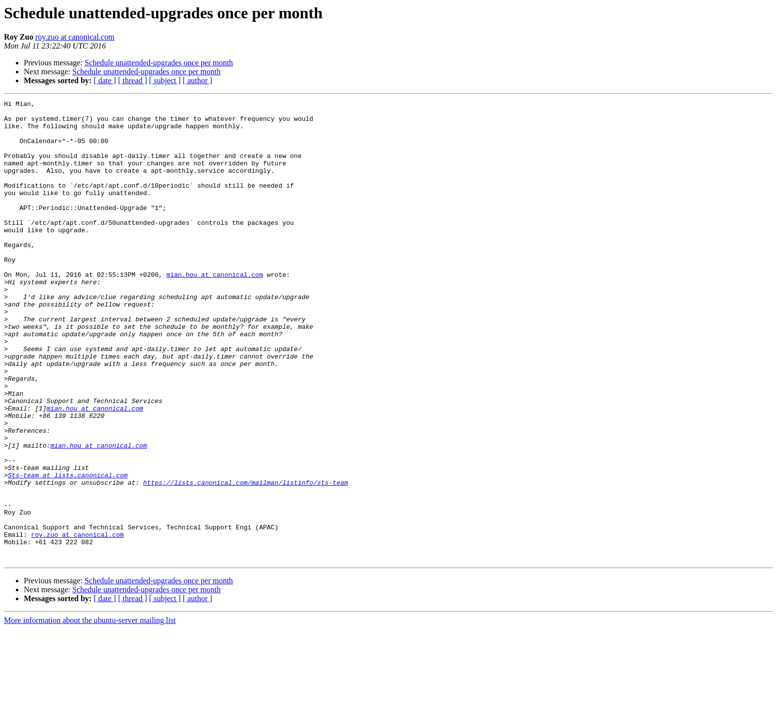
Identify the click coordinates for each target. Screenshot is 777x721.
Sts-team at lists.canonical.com (68, 550)
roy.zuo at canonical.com (74, 37)
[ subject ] (165, 80)
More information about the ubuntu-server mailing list (90, 712)
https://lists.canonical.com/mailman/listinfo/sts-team (245, 559)
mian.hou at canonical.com (214, 310)
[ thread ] (132, 80)
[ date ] (105, 80)
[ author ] (198, 80)
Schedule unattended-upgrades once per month (159, 62)
